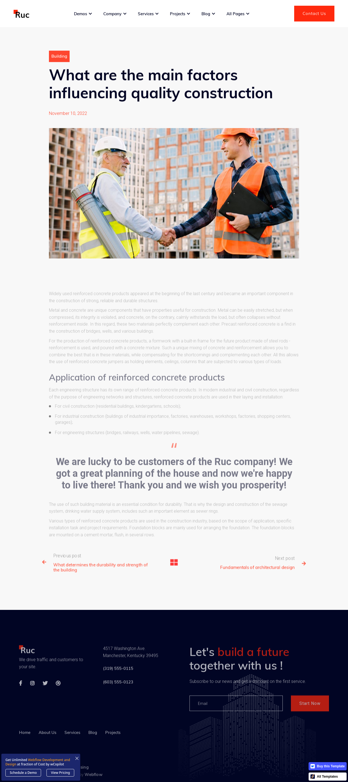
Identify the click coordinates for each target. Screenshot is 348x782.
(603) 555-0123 (118, 693)
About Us (47, 746)
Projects (112, 746)
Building (59, 59)
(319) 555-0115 (118, 679)
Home (24, 746)
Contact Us (314, 13)
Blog (92, 746)
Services (72, 746)
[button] (83, 13)
